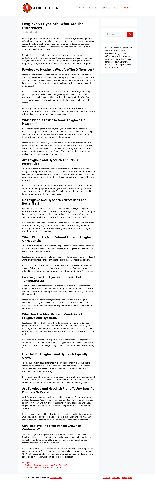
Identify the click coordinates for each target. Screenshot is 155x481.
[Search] (130, 34)
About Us (106, 478)
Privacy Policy (127, 478)
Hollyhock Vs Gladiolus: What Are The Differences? (43, 467)
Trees (116, 8)
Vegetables (94, 8)
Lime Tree (127, 8)
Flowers (106, 8)
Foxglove (28, 463)
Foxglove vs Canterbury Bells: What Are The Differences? (46, 465)
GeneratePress (56, 478)
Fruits (82, 8)
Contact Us (116, 478)
